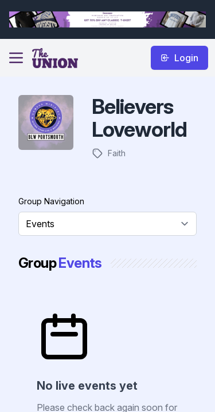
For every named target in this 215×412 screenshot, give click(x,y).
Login (179, 58)
